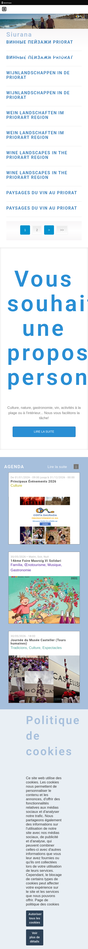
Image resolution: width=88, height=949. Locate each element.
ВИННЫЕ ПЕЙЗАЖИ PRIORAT (39, 57)
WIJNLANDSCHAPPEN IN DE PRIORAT (38, 75)
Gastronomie (21, 570)
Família (16, 565)
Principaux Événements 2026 (33, 481)
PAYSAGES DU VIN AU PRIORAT (41, 192)
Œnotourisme (35, 565)
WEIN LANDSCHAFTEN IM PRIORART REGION (35, 115)
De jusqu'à (43, 477)
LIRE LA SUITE (44, 431)
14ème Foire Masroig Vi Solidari (36, 561)
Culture (16, 486)
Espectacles (52, 648)
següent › (76, 466)
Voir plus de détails (34, 937)
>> (62, 230)
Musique (54, 565)
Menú (6, 6)
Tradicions (19, 648)
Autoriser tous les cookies (35, 918)
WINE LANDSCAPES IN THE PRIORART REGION (36, 155)
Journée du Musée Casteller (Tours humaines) (38, 641)
